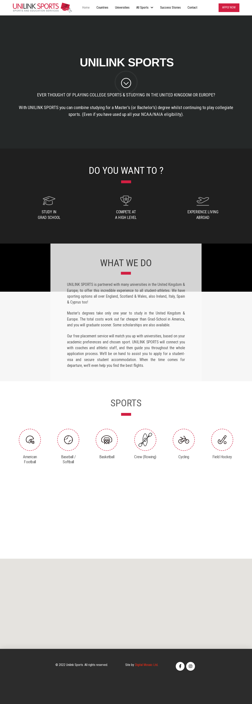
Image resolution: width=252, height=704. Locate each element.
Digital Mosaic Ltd (146, 665)
